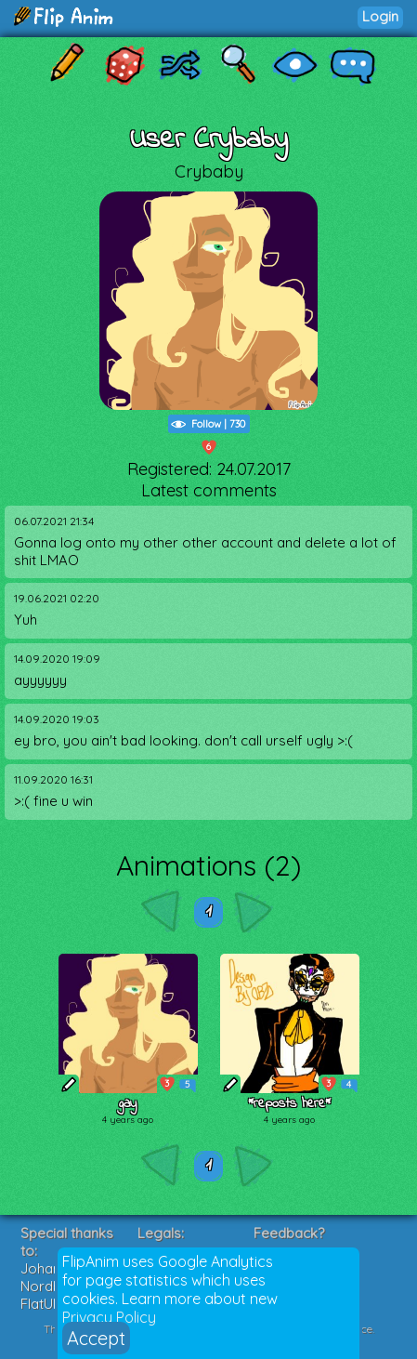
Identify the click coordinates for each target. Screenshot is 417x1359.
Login (380, 16)
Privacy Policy (109, 1317)
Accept (96, 1338)
